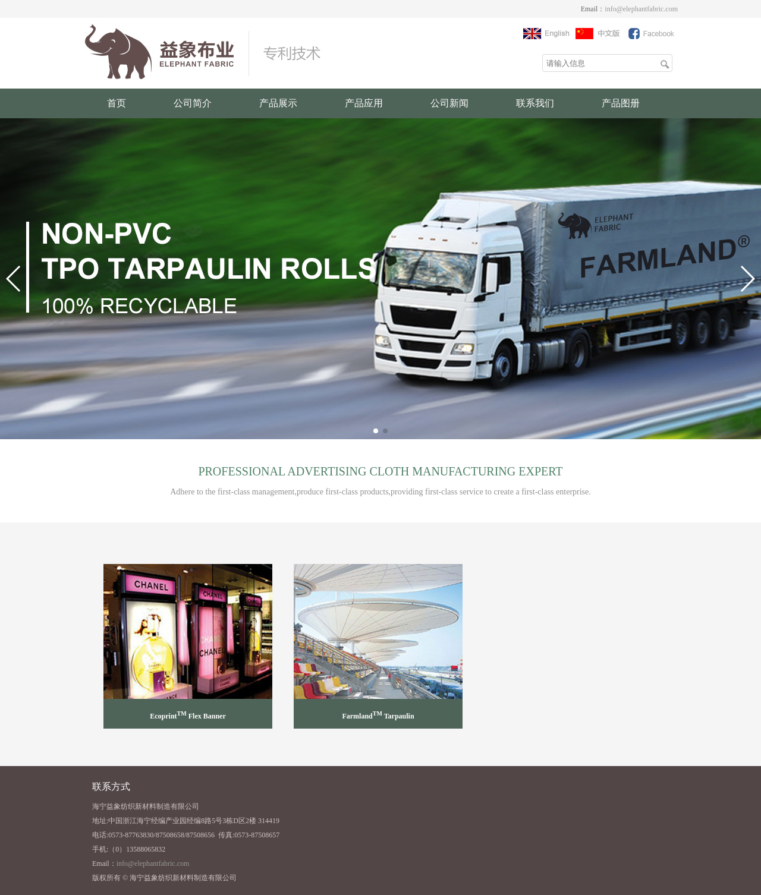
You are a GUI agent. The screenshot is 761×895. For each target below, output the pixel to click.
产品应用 (364, 103)
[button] (375, 430)
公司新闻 (449, 103)
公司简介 (193, 103)
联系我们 (535, 103)
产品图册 (621, 103)
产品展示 (278, 103)
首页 (116, 103)
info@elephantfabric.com (641, 9)
